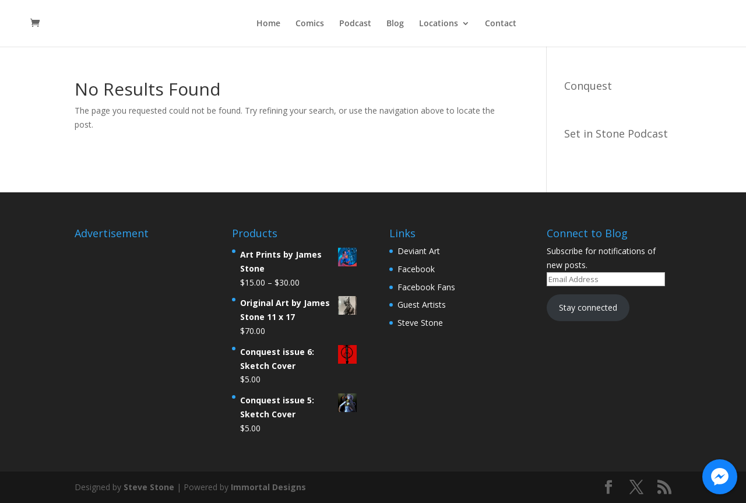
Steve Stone (420, 322)
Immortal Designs (268, 487)
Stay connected (588, 307)
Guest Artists (421, 304)
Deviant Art (418, 250)
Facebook (416, 269)
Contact (500, 24)
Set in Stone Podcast (616, 133)
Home (268, 24)
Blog (395, 24)
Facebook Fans (426, 287)
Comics (309, 24)
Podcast (355, 24)
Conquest (588, 86)
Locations (438, 24)
